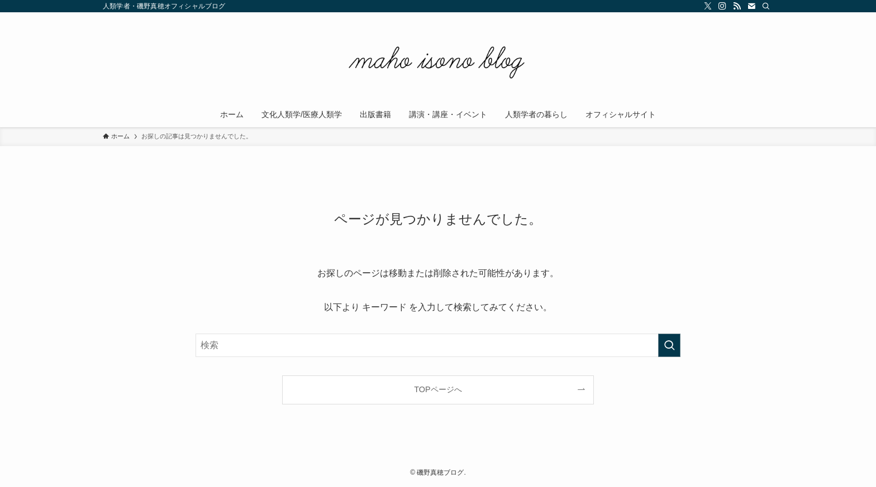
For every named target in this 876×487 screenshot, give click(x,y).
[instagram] (722, 6)
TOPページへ (437, 389)
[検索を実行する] (669, 345)
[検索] (766, 6)
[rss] (737, 6)
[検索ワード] (438, 345)
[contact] (751, 6)
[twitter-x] (708, 6)
